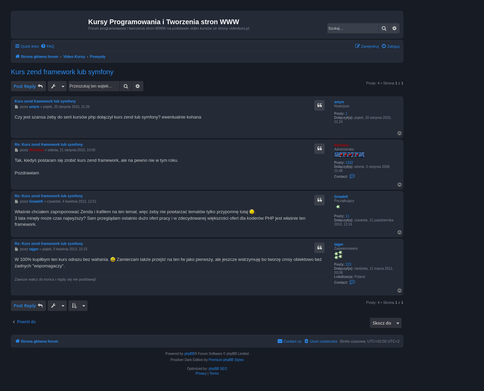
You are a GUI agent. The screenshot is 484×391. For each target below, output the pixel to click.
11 (347, 216)
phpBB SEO (218, 369)
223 (348, 264)
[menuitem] (47, 46)
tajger (338, 244)
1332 (349, 163)
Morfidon (341, 145)
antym (339, 102)
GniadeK (341, 197)
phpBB (189, 354)
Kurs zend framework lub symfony (62, 72)
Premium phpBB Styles (226, 360)
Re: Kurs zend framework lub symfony (49, 144)
